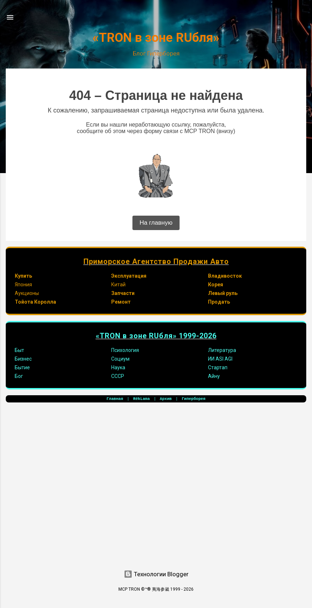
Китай (118, 284)
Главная (115, 399)
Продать (219, 302)
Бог (19, 376)
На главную (156, 222)
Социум (120, 359)
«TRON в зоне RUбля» (156, 37)
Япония (23, 284)
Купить (23, 276)
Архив (166, 399)
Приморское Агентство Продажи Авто (156, 261)
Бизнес (23, 359)
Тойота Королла (35, 302)
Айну (214, 376)
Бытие (22, 367)
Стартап (217, 367)
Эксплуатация (128, 276)
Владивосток (225, 276)
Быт (19, 350)
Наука (118, 367)
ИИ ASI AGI (220, 359)
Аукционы (27, 293)
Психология (125, 350)
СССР (117, 376)
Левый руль (223, 293)
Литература (222, 350)
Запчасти (123, 293)
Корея (215, 284)
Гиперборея (193, 399)
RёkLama (141, 399)
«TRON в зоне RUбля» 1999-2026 (156, 335)
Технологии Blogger (156, 574)
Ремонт (121, 302)
